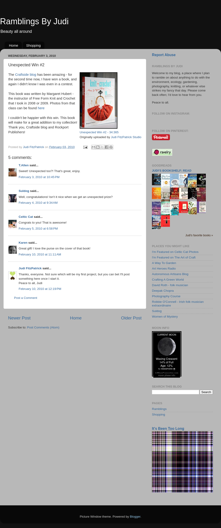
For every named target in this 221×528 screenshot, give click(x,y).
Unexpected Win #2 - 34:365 (99, 132)
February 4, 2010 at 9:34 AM (38, 202)
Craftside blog (26, 74)
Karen (23, 242)
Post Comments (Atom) (43, 327)
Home (13, 45)
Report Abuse (164, 55)
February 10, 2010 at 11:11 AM (40, 254)
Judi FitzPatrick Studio (126, 137)
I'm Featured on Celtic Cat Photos (175, 252)
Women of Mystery (165, 316)
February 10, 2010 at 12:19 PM (40, 289)
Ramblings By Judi (34, 21)
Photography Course (166, 296)
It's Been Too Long (168, 429)
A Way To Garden (164, 263)
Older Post (131, 318)
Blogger (135, 516)
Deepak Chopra (163, 290)
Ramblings (159, 409)
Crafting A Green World (168, 279)
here (41, 108)
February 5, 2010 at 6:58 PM (38, 228)
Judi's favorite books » (199, 235)
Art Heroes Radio (164, 268)
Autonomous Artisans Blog (170, 274)
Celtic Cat (26, 216)
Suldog (24, 191)
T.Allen (24, 165)
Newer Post (19, 318)
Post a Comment (25, 298)
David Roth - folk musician (170, 285)
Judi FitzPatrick (30, 268)
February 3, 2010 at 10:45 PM (39, 177)
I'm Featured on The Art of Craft (173, 257)
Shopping (33, 45)
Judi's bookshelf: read (171, 170)
